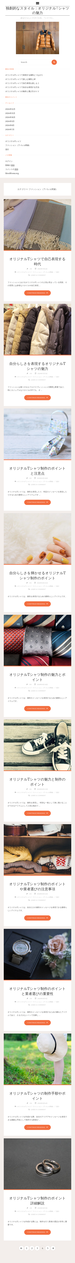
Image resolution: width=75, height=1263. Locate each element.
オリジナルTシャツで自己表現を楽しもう (22, 83)
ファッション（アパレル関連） (18, 145)
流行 (7, 149)
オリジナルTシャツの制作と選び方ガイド (22, 91)
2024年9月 (10, 121)
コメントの (11, 169)
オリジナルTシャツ (13, 141)
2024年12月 (10, 109)
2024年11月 (10, 113)
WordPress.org (12, 173)
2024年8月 (9, 125)
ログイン (9, 161)
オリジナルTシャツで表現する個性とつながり (24, 75)
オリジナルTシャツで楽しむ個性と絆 (20, 79)
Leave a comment (38, 275)
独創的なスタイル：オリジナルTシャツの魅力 (37, 11)
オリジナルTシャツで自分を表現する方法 (22, 87)
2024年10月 (10, 117)
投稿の (10, 165)
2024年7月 (9, 129)
